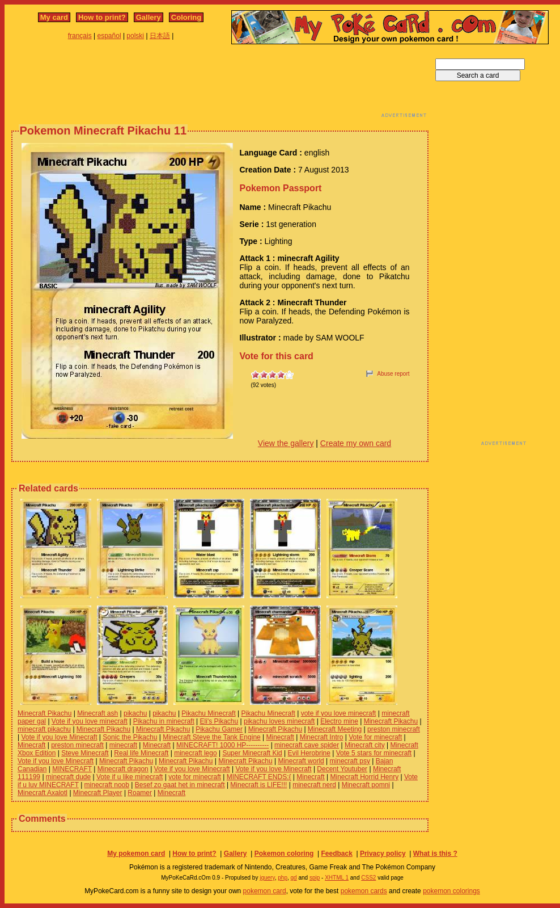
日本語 (160, 36)
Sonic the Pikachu (130, 737)
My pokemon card (136, 853)
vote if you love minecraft (338, 713)
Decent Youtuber (342, 769)
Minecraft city (365, 745)
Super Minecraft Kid (252, 753)
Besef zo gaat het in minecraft (180, 785)
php (282, 878)
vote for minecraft (194, 777)
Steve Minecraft (84, 753)
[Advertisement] (220, 84)
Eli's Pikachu (219, 721)
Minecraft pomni (366, 785)
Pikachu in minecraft (163, 721)
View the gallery (286, 443)
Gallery (148, 17)
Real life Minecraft (141, 753)
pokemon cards (364, 891)
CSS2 (368, 878)
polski (135, 36)
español (109, 36)
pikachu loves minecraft (279, 721)
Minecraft (280, 737)
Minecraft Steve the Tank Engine (212, 737)
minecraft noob (106, 785)
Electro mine (339, 721)
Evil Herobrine (309, 753)
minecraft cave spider (306, 745)
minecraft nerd (314, 785)
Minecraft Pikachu (44, 713)
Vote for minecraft (375, 737)
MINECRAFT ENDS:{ (259, 777)
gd (294, 878)
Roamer (140, 793)
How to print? (102, 17)
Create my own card (355, 443)
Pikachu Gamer (219, 729)
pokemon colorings (451, 891)
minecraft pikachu (44, 729)
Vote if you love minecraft (90, 721)
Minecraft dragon (123, 769)
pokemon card (264, 891)
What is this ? (435, 853)
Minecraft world (301, 761)
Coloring (186, 17)
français (80, 36)
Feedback (336, 853)
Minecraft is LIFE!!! (258, 785)
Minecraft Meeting (335, 729)
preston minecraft (393, 729)
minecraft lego (195, 753)
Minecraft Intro (321, 737)
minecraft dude (68, 777)
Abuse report (393, 374)
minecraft (123, 745)
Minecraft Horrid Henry (364, 777)
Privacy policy (383, 853)
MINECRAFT (72, 769)
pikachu (135, 713)
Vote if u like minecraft (129, 777)
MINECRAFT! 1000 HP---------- (222, 745)
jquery (267, 878)
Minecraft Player (97, 793)
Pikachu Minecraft (208, 713)
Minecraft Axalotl (42, 793)
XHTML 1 (337, 878)
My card (54, 17)
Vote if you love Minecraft (59, 737)
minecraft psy (350, 761)
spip (314, 878)
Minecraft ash (97, 713)
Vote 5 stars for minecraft (373, 753)
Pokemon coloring (284, 853)
